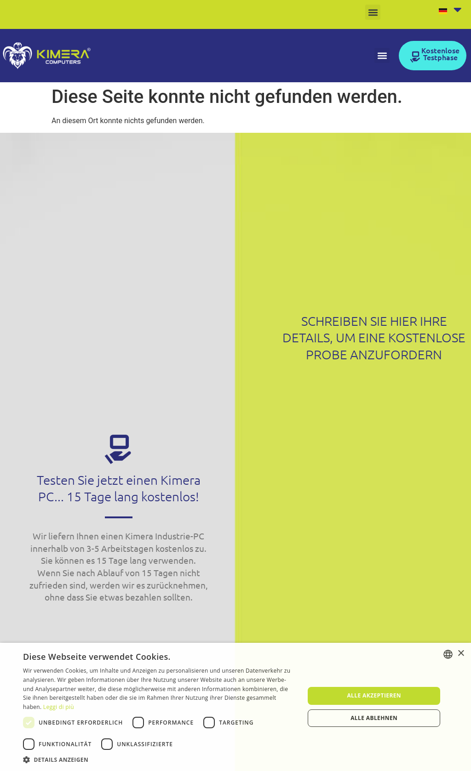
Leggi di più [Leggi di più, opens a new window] (58, 707)
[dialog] (235, 707)
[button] (372, 12)
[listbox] (448, 654)
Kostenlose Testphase (440, 53)
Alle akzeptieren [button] (374, 695)
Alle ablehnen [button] (373, 718)
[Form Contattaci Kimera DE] (373, 560)
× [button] (460, 653)
